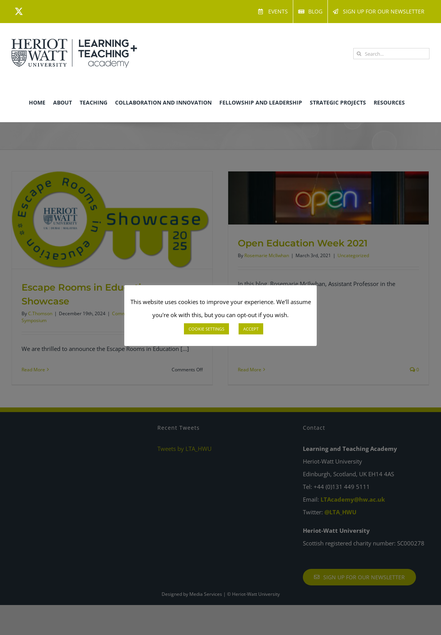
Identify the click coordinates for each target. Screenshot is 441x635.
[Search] (358, 53)
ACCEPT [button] (251, 329)
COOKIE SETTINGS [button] (206, 329)
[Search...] (391, 53)
